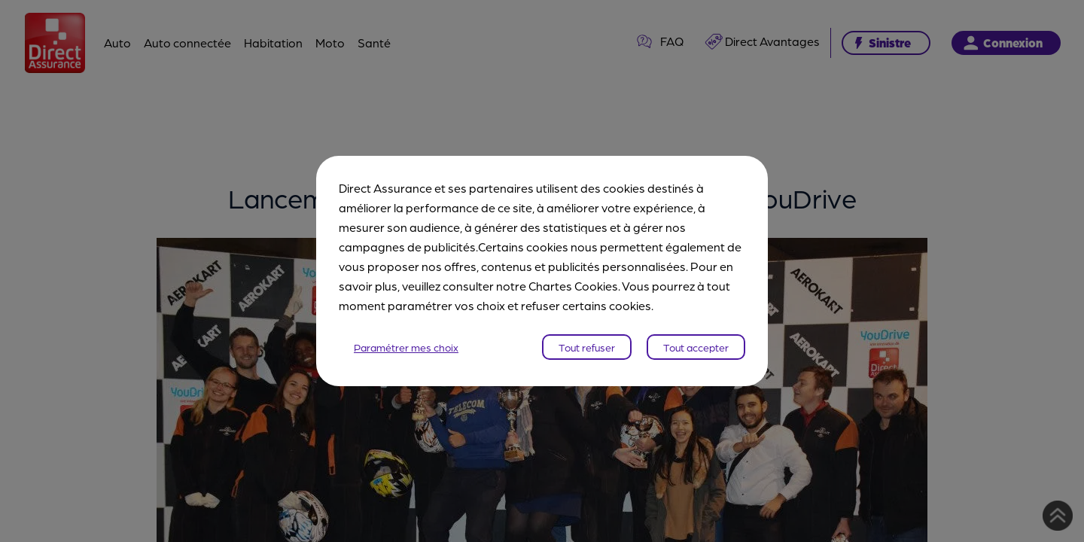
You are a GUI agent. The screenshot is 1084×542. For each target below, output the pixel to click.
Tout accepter (696, 347)
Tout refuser (587, 347)
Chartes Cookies (573, 286)
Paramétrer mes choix (406, 347)
